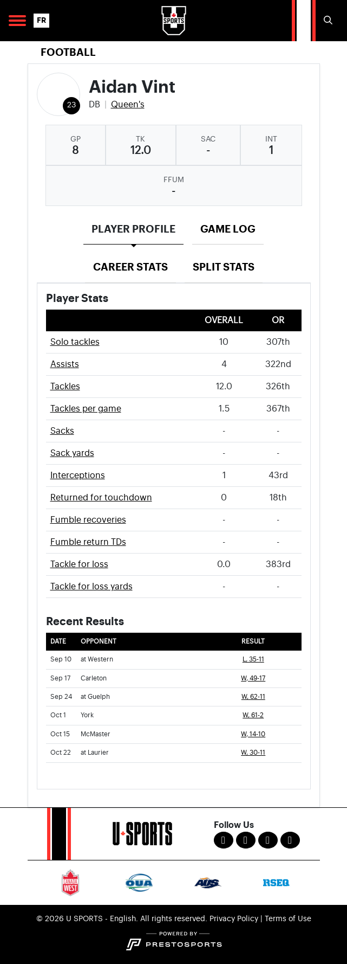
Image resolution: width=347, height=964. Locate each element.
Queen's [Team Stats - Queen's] (128, 104)
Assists (64, 364)
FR (41, 20)
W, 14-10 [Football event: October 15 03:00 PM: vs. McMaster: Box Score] (253, 734)
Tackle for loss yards (91, 586)
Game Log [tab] (228, 229)
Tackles (65, 386)
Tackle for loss (79, 564)
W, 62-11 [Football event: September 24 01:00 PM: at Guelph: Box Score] (253, 697)
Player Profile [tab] (133, 229)
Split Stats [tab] (223, 267)
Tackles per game (85, 408)
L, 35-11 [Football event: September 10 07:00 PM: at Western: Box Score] (253, 660)
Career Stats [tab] (130, 267)
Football (68, 52)
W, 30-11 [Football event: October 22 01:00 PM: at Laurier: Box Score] (253, 753)
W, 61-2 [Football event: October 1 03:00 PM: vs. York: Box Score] (253, 715)
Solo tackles (75, 342)
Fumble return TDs (88, 542)
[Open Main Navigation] (17, 20)
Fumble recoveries (88, 520)
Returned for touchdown (101, 497)
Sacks (62, 431)
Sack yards (72, 453)
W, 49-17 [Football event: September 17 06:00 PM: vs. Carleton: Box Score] (253, 679)
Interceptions (77, 475)
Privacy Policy (233, 919)
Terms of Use (288, 919)
